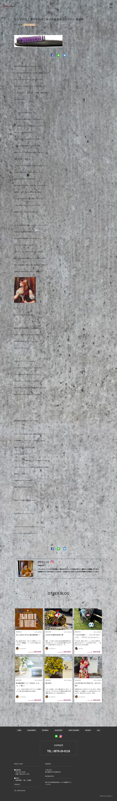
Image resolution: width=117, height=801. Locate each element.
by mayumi (23, 648)
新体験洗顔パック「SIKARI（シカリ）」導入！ (27, 684)
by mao (81, 648)
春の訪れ (48, 683)
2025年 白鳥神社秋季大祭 (54, 635)
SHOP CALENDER (74, 730)
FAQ (98, 730)
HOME (19, 730)
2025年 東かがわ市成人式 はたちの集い (88, 684)
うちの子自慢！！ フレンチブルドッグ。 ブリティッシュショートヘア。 (87, 636)
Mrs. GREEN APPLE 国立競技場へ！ (28, 635)
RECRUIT (88, 730)
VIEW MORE (34, 652)
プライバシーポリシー (106, 796)
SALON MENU (32, 730)
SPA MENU (45, 730)
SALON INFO (58, 730)
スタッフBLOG (38, 631)
